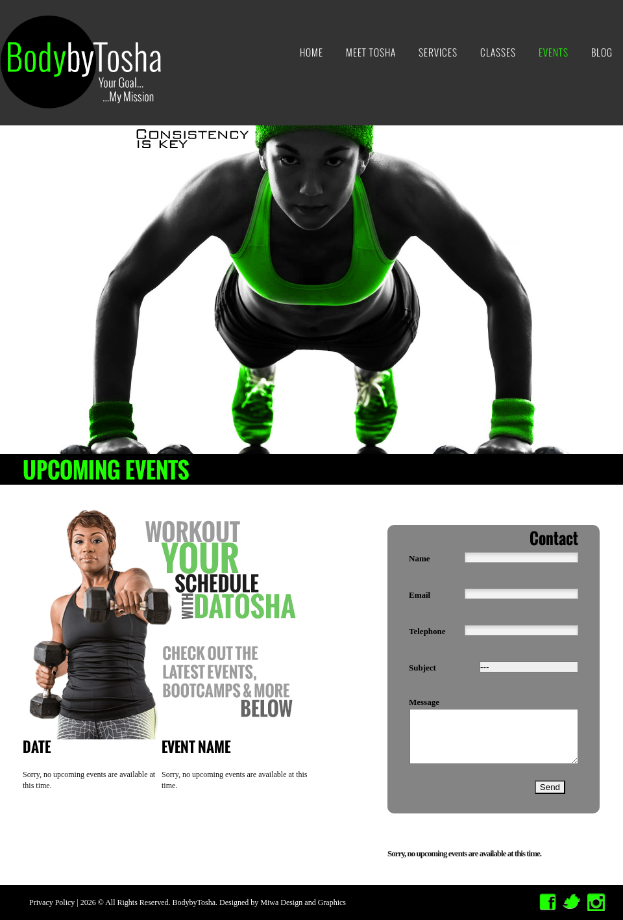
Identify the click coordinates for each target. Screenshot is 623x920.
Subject (422, 667)
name (419, 558)
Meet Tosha (371, 52)
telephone (427, 631)
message (424, 702)
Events (553, 52)
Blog (602, 52)
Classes (498, 52)
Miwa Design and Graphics (303, 902)
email (419, 595)
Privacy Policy (52, 902)
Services (438, 52)
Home (311, 52)
